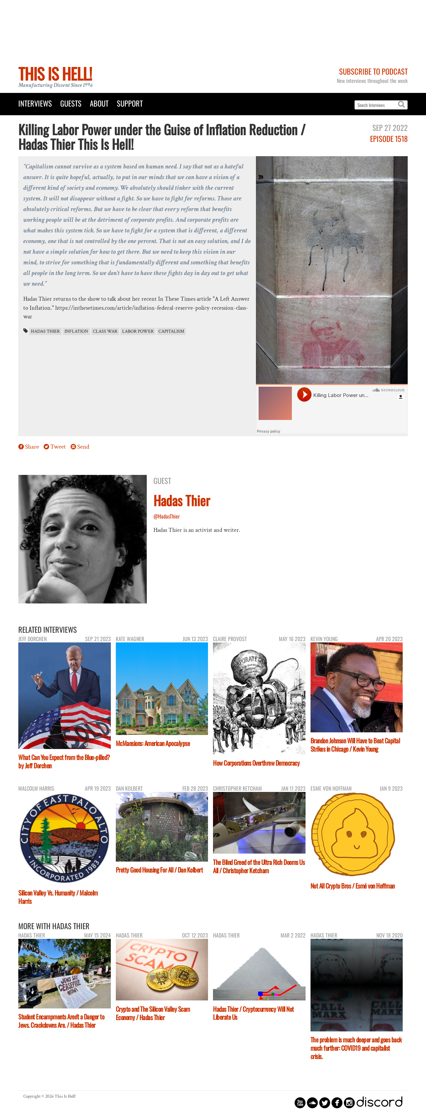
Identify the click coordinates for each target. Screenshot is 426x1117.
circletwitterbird (324, 1102)
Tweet (58, 447)
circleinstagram (349, 1102)
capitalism (171, 331)
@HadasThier (166, 516)
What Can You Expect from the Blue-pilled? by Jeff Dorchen (64, 761)
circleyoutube (300, 1102)
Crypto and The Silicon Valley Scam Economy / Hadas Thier (153, 1013)
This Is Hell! (55, 73)
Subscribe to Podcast (373, 71)
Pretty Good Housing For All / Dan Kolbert (159, 870)
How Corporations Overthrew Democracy (256, 763)
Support (130, 103)
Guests (71, 103)
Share (32, 447)
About (99, 103)
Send (83, 447)
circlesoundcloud (312, 1102)
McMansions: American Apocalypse (153, 743)
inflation (76, 331)
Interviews (35, 103)
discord (379, 1102)
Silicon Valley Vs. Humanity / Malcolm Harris (58, 897)
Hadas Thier (45, 331)
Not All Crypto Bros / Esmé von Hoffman (353, 886)
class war (105, 331)
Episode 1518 (389, 138)
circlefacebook (336, 1102)
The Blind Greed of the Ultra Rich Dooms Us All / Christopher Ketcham (259, 866)
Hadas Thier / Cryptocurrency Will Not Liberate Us (253, 1013)
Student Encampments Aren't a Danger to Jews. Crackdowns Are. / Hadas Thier (61, 1021)
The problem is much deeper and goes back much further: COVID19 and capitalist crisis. (356, 1048)
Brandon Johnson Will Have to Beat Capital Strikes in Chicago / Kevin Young (355, 745)
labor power (138, 331)
